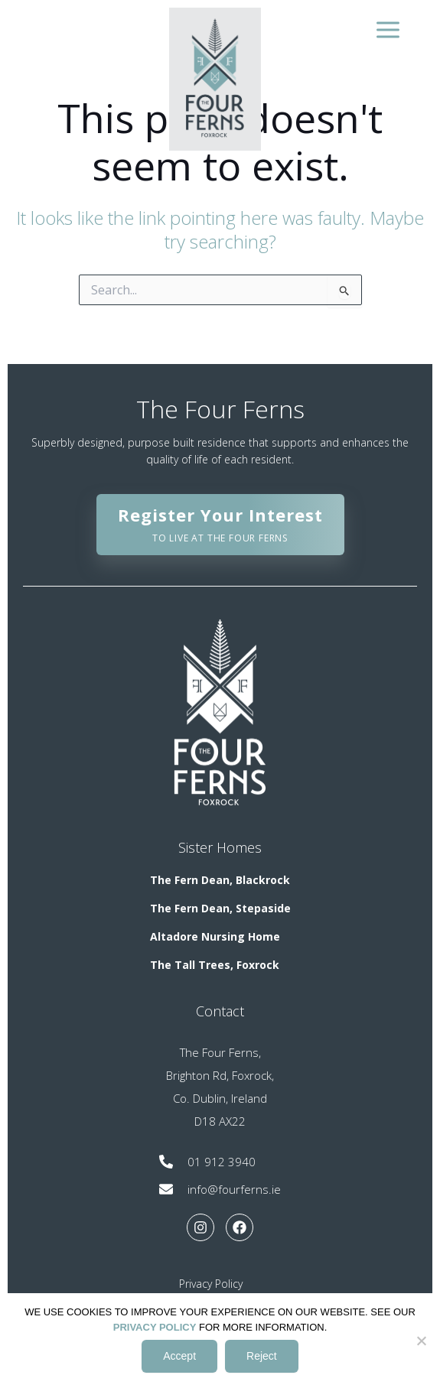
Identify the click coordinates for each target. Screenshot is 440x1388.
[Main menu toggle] (386, 29)
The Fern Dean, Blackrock (220, 880)
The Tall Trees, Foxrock (214, 964)
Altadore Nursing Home (215, 936)
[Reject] (421, 1340)
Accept (179, 1356)
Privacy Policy (211, 1283)
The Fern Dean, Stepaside (220, 908)
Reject (261, 1356)
